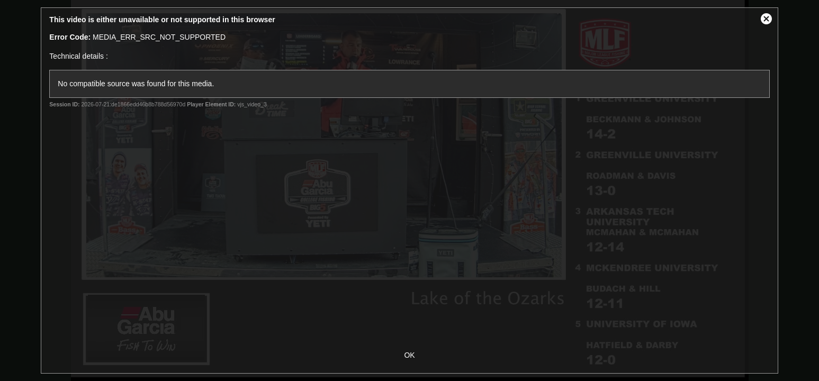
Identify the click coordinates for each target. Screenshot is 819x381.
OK (409, 355)
